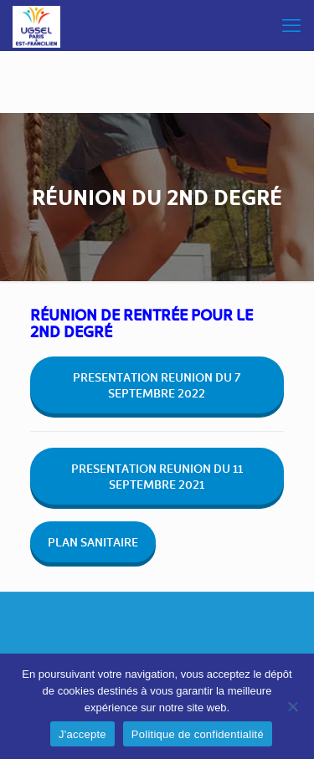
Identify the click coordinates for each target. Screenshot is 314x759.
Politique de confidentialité (197, 734)
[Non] (293, 706)
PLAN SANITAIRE (93, 542)
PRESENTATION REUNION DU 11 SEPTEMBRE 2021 (157, 476)
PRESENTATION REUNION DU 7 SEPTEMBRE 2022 (156, 385)
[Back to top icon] (157, 626)
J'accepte (82, 734)
